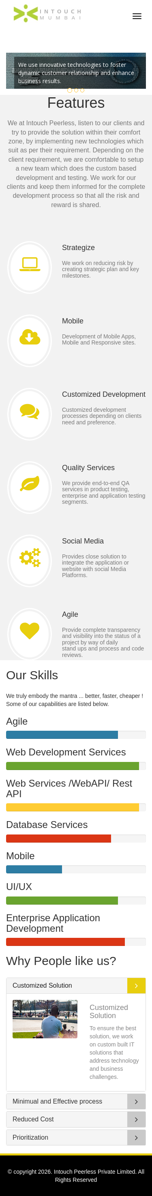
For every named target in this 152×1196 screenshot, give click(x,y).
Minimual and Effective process (57, 1101)
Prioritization (30, 1137)
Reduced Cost (33, 1119)
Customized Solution (42, 985)
